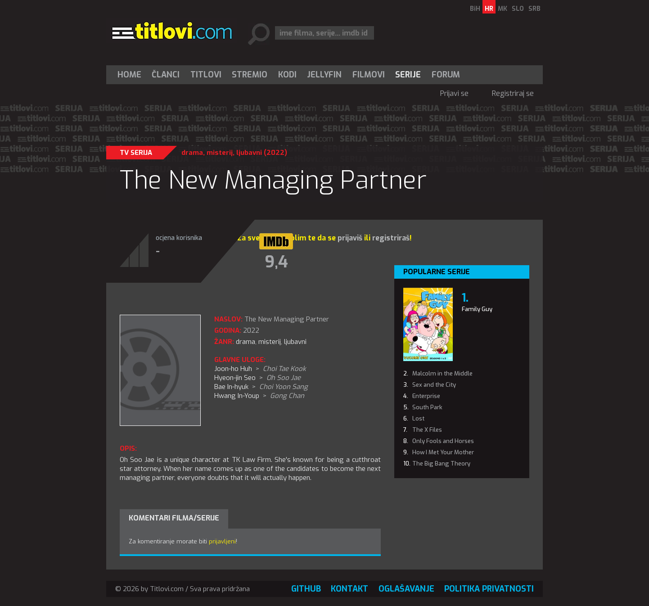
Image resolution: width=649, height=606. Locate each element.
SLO (518, 9)
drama (192, 152)
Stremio (249, 74)
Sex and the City (434, 385)
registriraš (391, 238)
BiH (475, 9)
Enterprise (426, 396)
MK (502, 9)
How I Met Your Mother (443, 452)
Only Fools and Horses (443, 441)
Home (129, 74)
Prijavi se (454, 93)
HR (489, 9)
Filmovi (368, 74)
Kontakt (349, 588)
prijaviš (350, 238)
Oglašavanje (406, 588)
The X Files (427, 430)
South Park (427, 407)
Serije (408, 74)
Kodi (287, 74)
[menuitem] (131, 74)
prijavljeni (222, 541)
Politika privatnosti (489, 588)
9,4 (276, 262)
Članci (166, 74)
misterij (220, 152)
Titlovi (205, 74)
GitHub (306, 588)
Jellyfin (324, 74)
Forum (446, 74)
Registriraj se (513, 93)
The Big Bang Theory (441, 463)
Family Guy (477, 309)
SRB (534, 9)
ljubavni (249, 152)
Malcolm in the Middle (442, 373)
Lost (418, 418)
